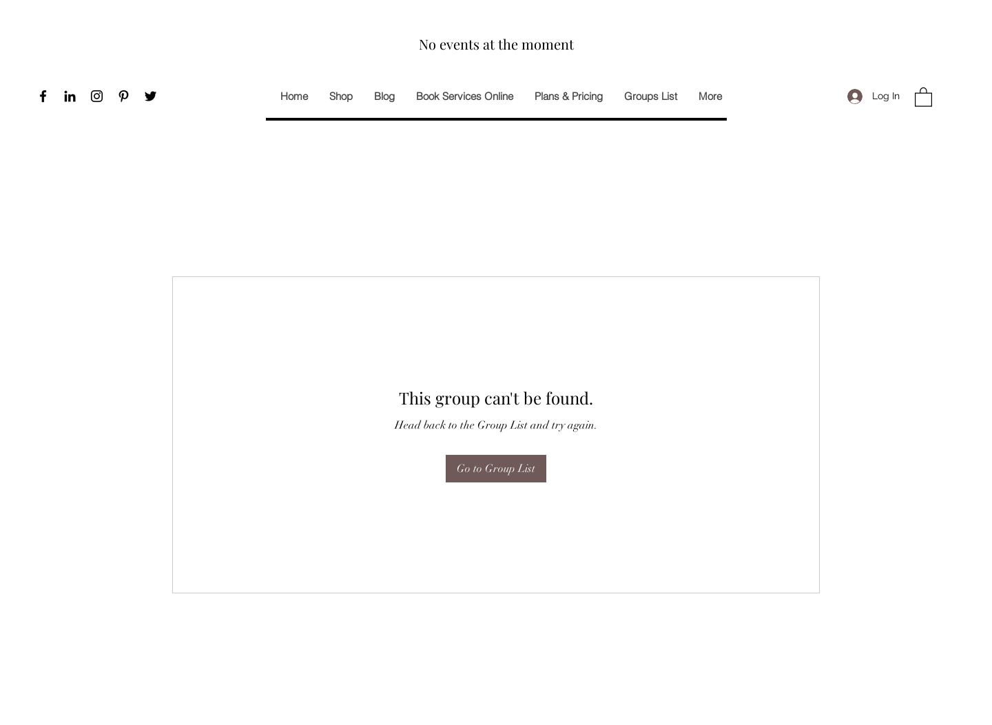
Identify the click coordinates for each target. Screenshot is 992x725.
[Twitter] (150, 96)
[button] (923, 96)
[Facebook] (43, 96)
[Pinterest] (124, 96)
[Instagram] (97, 96)
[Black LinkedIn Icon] (70, 96)
